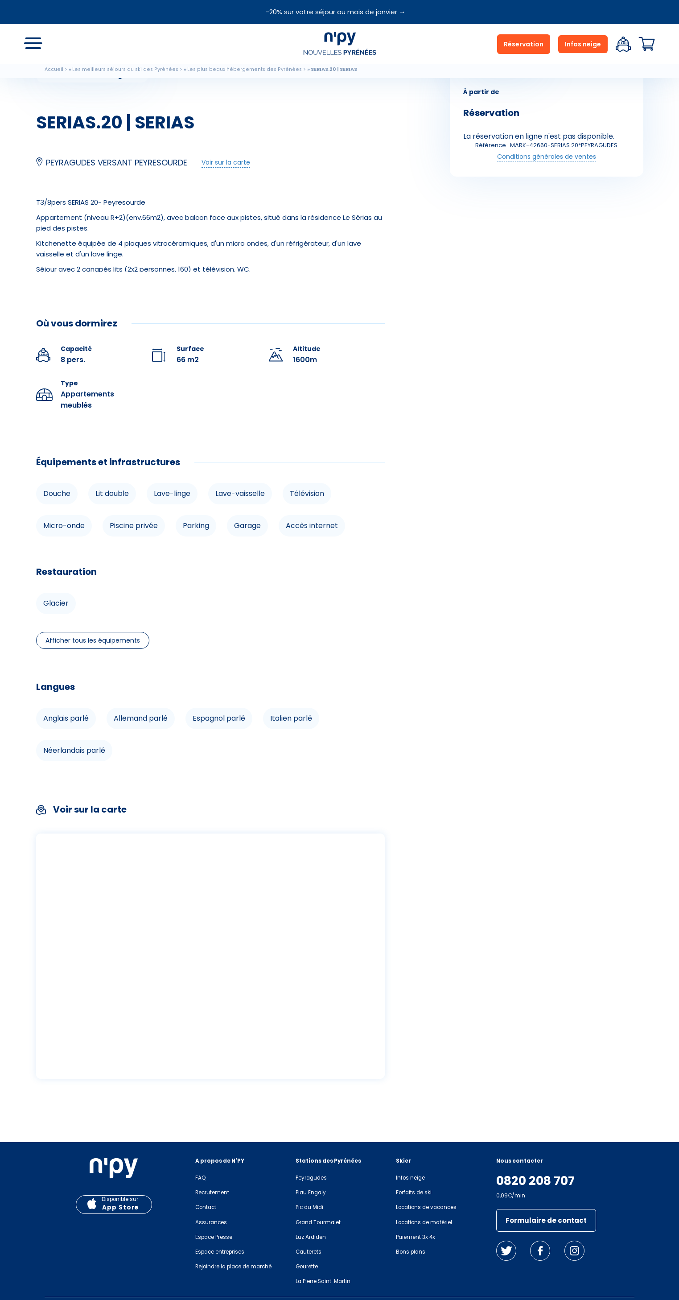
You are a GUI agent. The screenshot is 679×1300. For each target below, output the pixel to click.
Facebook (540, 1251)
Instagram (574, 1251)
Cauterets (308, 1251)
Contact (205, 1207)
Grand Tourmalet (318, 1222)
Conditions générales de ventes (546, 156)
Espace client (623, 44)
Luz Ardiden (311, 1237)
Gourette (307, 1266)
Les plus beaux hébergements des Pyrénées (244, 69)
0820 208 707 (535, 1181)
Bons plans (410, 1251)
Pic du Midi (309, 1207)
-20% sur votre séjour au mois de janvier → (336, 12)
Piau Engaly (311, 1192)
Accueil (54, 69)
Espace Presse (213, 1237)
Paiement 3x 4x (415, 1237)
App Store (120, 1207)
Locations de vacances (426, 1207)
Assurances (211, 1222)
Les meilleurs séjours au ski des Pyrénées (125, 69)
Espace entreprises (219, 1251)
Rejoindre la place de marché (233, 1266)
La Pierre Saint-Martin (323, 1281)
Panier (647, 44)
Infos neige (583, 44)
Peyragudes (311, 1177)
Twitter (506, 1251)
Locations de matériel (424, 1222)
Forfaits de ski (414, 1192)
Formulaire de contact (546, 1220)
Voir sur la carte (226, 162)
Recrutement (212, 1192)
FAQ (200, 1177)
